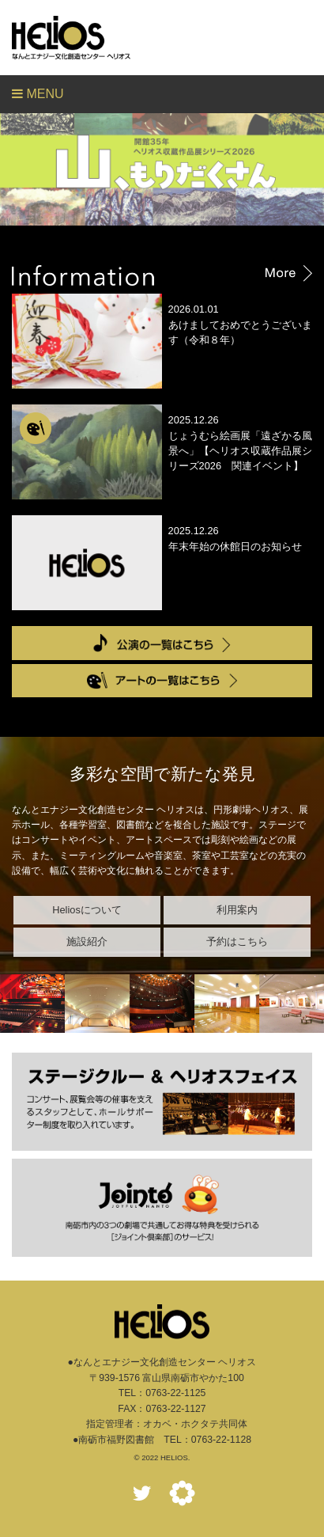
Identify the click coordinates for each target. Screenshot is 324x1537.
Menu (38, 94)
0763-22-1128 (221, 1439)
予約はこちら (237, 941)
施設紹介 (86, 941)
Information (162, 275)
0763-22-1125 (175, 1392)
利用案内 (237, 910)
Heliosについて (87, 910)
